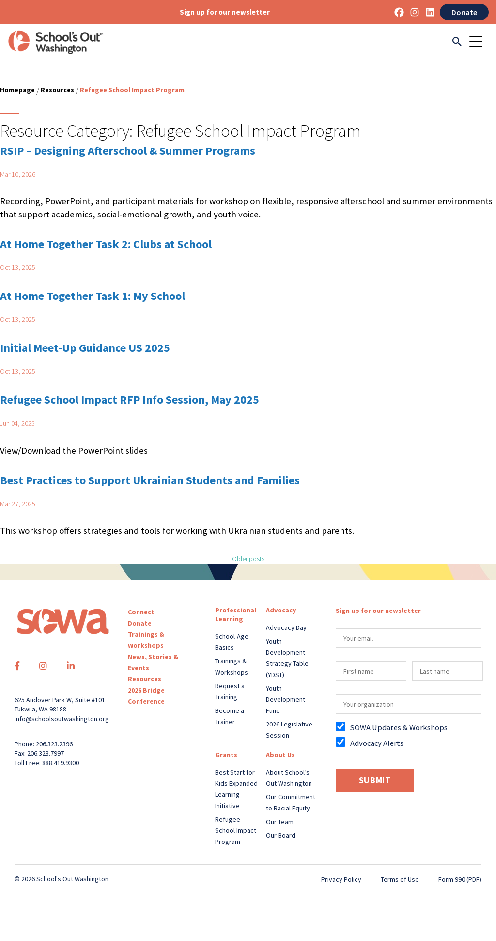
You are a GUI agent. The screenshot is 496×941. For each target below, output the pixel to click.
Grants (226, 754)
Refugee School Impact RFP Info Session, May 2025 (129, 399)
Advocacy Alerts (376, 743)
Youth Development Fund (285, 699)
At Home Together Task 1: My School (92, 295)
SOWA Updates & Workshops (399, 727)
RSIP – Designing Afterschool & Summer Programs (127, 150)
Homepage (17, 89)
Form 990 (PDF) (459, 879)
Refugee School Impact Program (235, 830)
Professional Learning (235, 614)
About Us (280, 754)
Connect (141, 612)
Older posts (248, 558)
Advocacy (281, 610)
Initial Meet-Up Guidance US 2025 (85, 347)
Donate (464, 12)
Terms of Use (400, 879)
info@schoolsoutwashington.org (62, 718)
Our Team (280, 821)
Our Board (280, 835)
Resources (57, 89)
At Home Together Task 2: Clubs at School (106, 243)
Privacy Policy (341, 879)
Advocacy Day (286, 627)
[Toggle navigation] (479, 42)
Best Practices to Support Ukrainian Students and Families (150, 480)
